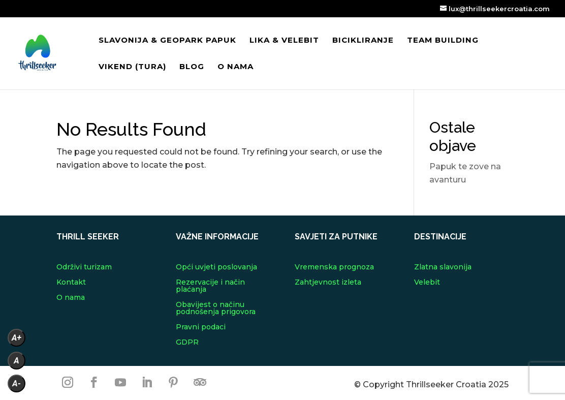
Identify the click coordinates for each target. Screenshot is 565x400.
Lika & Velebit (284, 41)
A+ (16, 338)
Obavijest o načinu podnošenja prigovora (216, 308)
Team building (443, 41)
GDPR (187, 343)
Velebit (427, 283)
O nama (235, 67)
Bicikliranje (363, 41)
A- (16, 383)
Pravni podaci (201, 327)
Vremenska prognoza (334, 267)
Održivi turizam (84, 267)
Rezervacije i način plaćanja (210, 286)
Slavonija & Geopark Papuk (167, 41)
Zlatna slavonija (443, 267)
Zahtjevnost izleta (328, 283)
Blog (191, 67)
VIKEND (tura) (132, 67)
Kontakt (71, 283)
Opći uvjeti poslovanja (216, 267)
